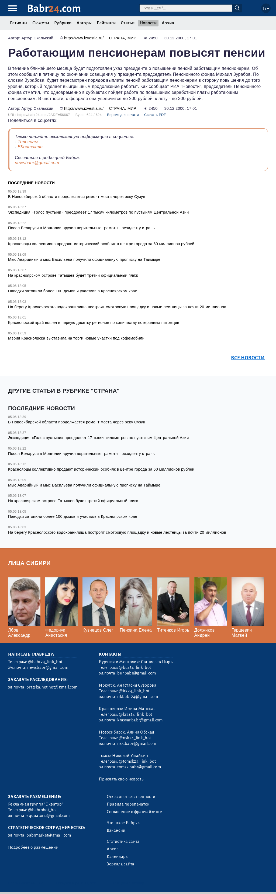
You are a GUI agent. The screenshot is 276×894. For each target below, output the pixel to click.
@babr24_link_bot (45, 662)
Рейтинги (106, 22)
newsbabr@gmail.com (37, 162)
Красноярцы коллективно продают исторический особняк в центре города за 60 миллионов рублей (101, 244)
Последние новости (31, 183)
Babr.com (54, 8)
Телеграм (28, 141)
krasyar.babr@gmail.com (140, 720)
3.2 (40, 883)
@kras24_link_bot (135, 714)
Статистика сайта (123, 841)
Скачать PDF (155, 115)
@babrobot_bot (42, 810)
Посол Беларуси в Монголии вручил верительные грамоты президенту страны (82, 228)
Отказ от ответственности (131, 796)
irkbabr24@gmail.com (137, 696)
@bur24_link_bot (135, 667)
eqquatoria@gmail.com (48, 815)
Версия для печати (123, 115)
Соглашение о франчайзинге (134, 812)
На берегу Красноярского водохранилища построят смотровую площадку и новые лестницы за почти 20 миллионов (117, 307)
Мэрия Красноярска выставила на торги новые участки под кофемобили (76, 338)
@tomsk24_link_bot (137, 761)
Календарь (117, 856)
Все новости (248, 357)
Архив (168, 22)
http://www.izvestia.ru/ (84, 38)
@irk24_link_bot (134, 691)
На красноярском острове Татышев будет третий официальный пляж (73, 275)
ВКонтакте (30, 147)
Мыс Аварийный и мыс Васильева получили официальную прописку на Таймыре (84, 259)
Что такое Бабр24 (123, 823)
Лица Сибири (29, 563)
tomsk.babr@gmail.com (139, 767)
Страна (117, 38)
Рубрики (62, 22)
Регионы (18, 22)
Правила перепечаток (128, 804)
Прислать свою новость (121, 779)
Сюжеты (40, 22)
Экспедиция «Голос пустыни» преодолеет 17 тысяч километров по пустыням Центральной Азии (98, 212)
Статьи (127, 22)
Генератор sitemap (128, 883)
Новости (148, 22)
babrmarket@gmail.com (48, 835)
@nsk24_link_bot (135, 738)
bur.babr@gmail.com (136, 673)
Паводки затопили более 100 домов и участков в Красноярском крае (72, 291)
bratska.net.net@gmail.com (51, 687)
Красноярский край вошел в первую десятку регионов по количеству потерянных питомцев (93, 322)
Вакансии (116, 830)
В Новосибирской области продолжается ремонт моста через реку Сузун (76, 196)
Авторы (84, 22)
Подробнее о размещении (33, 847)
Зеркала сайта (120, 864)
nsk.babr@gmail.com (136, 743)
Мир (131, 38)
